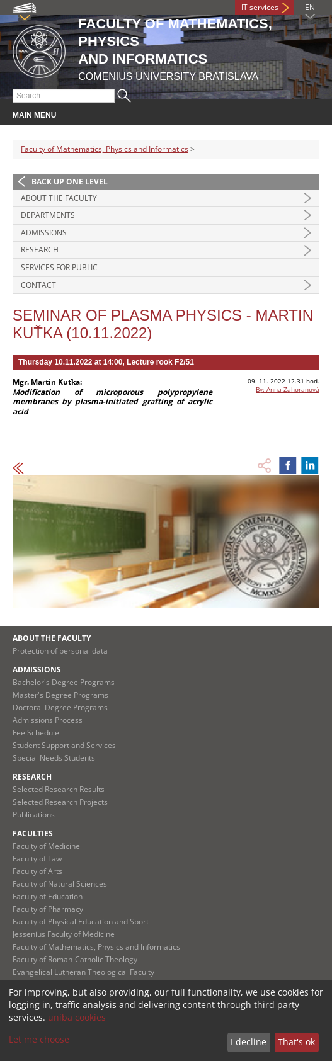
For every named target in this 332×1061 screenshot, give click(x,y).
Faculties (33, 833)
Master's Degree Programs (60, 694)
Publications (34, 814)
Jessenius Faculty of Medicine (64, 934)
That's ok (296, 1042)
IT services (259, 7)
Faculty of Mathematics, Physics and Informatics (104, 149)
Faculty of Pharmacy (48, 909)
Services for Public (59, 267)
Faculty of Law (37, 858)
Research (40, 249)
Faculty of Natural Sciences (60, 883)
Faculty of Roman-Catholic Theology (75, 959)
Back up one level (69, 181)
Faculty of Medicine (46, 846)
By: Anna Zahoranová (287, 389)
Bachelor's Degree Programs (64, 682)
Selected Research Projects (60, 802)
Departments (48, 215)
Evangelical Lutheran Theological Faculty (83, 972)
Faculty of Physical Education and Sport (81, 921)
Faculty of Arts (37, 871)
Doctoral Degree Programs (60, 707)
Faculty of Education (48, 896)
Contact (38, 285)
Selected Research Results (59, 789)
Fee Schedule (36, 732)
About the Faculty (59, 198)
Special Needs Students (54, 757)
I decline (248, 1042)
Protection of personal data (60, 650)
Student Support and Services (64, 745)
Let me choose (39, 1039)
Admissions (44, 232)
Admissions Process (48, 720)
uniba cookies (77, 1017)
